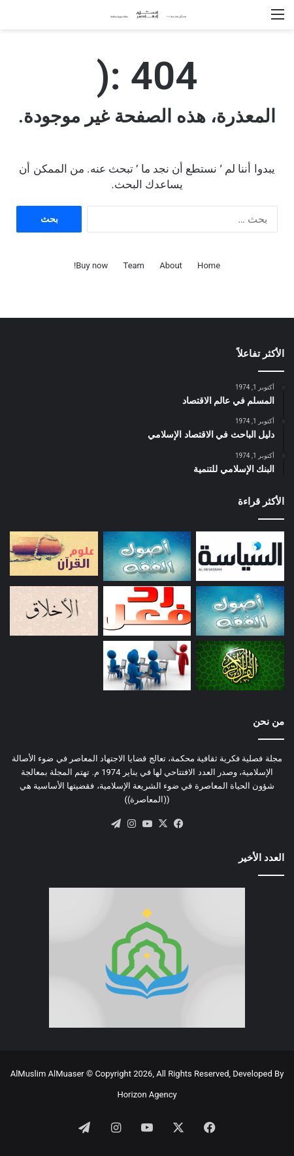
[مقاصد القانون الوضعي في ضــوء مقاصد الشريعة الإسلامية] (147, 556)
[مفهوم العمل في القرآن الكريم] (240, 665)
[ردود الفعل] (147, 611)
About (170, 265)
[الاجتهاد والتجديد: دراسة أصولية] (240, 611)
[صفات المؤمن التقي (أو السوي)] (54, 611)
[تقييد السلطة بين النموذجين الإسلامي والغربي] (240, 556)
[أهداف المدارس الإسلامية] (147, 665)
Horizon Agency (146, 1094)
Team (134, 265)
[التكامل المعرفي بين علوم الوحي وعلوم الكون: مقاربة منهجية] (54, 553)
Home (208, 265)
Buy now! (91, 265)
